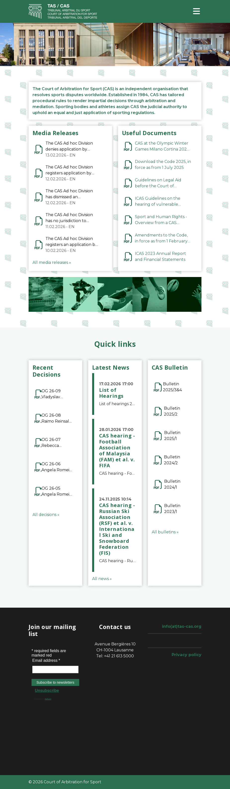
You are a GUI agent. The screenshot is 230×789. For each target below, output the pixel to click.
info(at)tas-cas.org (181, 626)
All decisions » (46, 514)
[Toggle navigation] (196, 11)
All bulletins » (165, 532)
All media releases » (52, 262)
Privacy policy (186, 654)
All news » (102, 578)
